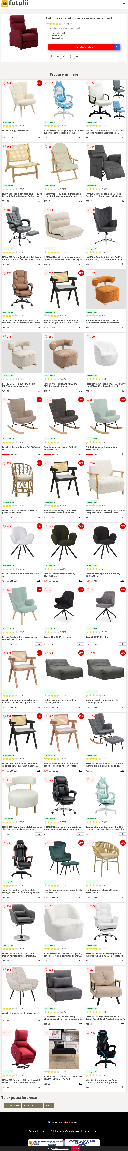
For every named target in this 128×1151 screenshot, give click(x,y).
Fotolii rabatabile (32, 1105)
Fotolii (49, 1105)
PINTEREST (71, 1122)
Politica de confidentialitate (65, 1131)
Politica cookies (89, 1131)
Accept (75, 1148)
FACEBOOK (55, 1122)
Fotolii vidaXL (12, 1105)
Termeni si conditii (39, 1131)
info (38, 137)
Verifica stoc (97, 47)
